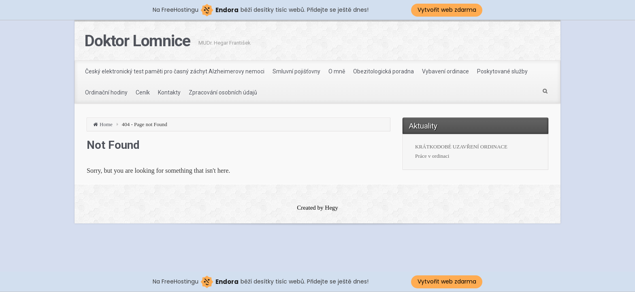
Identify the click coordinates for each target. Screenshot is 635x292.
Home (106, 124)
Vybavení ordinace (445, 71)
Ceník (143, 92)
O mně (336, 71)
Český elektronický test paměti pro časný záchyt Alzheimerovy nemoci (174, 71)
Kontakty (169, 92)
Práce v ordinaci (432, 156)
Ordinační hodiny (106, 92)
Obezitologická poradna (383, 71)
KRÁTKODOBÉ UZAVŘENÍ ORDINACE (461, 147)
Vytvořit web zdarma (447, 10)
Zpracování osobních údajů (223, 92)
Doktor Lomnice (137, 41)
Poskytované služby (502, 71)
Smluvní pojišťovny (296, 71)
